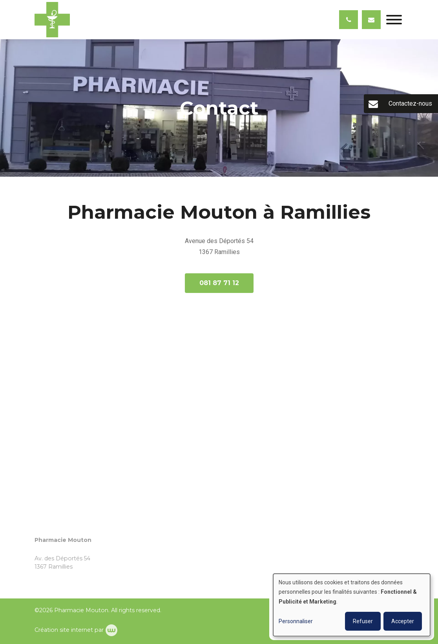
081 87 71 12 (219, 283)
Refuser (363, 621)
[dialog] (351, 605)
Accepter (402, 621)
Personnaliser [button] (296, 621)
